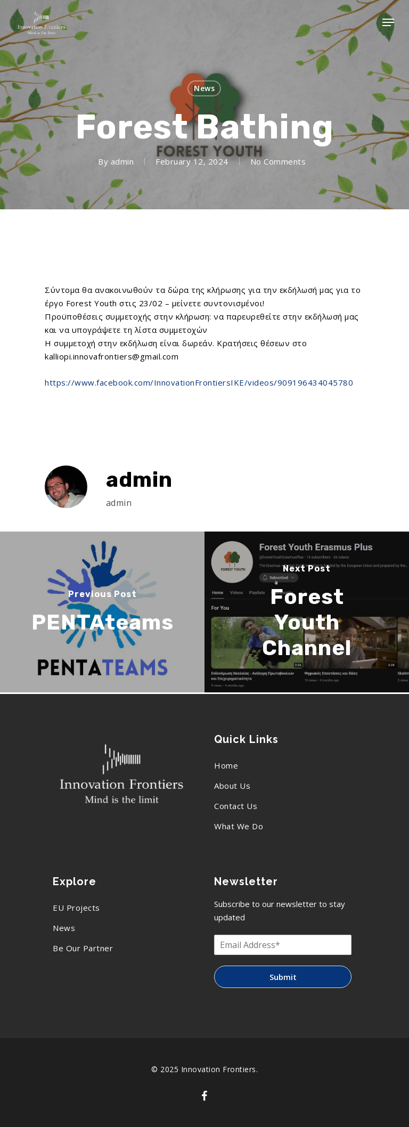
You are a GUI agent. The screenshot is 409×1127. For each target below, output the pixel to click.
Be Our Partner (83, 948)
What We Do (238, 826)
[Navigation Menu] (388, 22)
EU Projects (76, 907)
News (204, 88)
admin (122, 161)
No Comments (278, 161)
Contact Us (235, 806)
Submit (283, 976)
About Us (232, 785)
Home (226, 765)
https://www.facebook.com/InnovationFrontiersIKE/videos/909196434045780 (199, 382)
